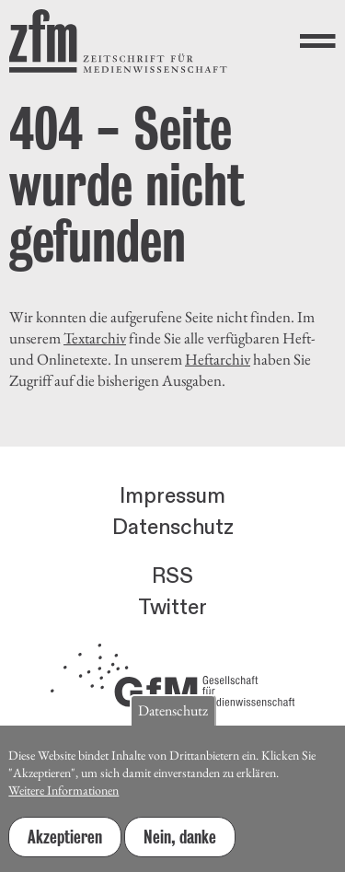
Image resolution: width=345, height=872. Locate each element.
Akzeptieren (65, 841)
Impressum (172, 496)
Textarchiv (94, 338)
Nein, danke (180, 841)
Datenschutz (173, 528)
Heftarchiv (217, 359)
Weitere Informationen (63, 794)
